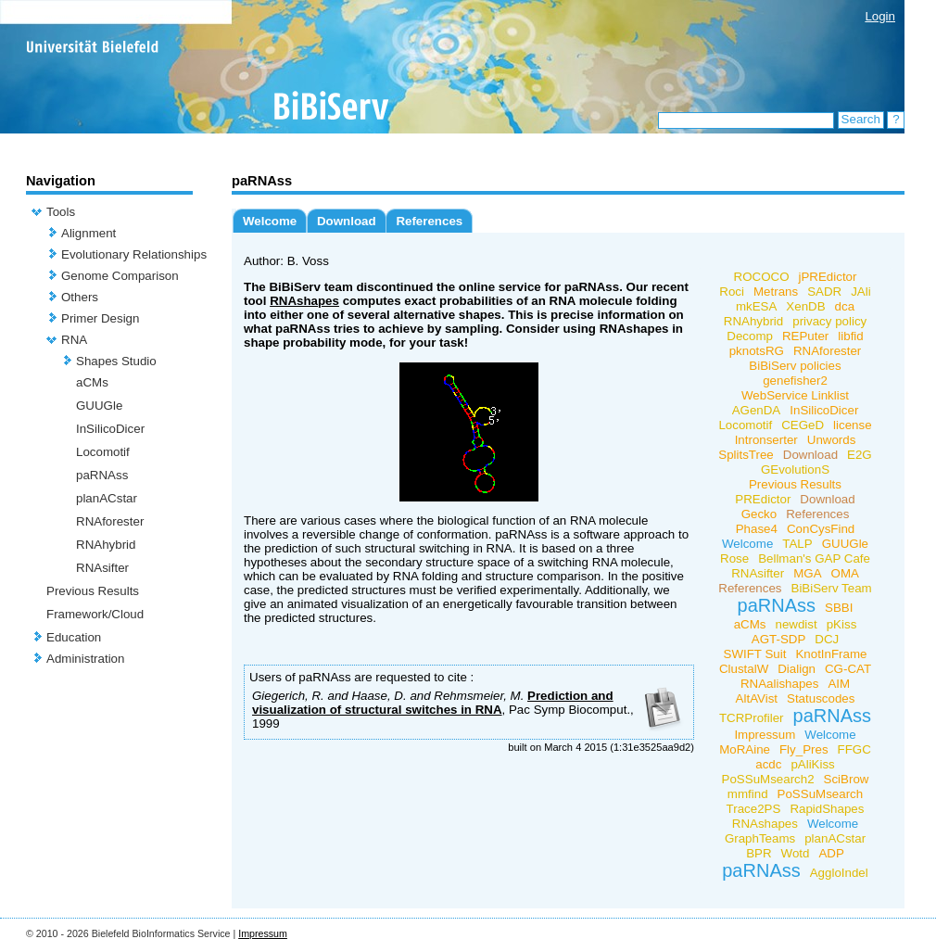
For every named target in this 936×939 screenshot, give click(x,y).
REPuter (805, 336)
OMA (845, 573)
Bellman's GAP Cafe (814, 558)
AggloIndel (839, 873)
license (852, 425)
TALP (797, 544)
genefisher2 (795, 380)
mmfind (747, 794)
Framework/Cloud (95, 614)
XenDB (805, 306)
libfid (850, 336)
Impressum (764, 735)
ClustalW (743, 669)
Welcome (270, 221)
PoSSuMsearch (821, 794)
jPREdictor (828, 277)
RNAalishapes (779, 684)
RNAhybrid (105, 545)
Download (346, 221)
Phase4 (757, 529)
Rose (734, 558)
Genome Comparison (120, 276)
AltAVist (757, 698)
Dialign (797, 669)
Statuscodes (820, 698)
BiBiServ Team (831, 588)
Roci (731, 291)
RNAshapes (304, 301)
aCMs (92, 382)
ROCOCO (762, 277)
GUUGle (99, 405)
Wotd (795, 853)
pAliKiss (812, 764)
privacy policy (829, 321)
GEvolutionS (795, 469)
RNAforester (110, 521)
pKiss (842, 624)
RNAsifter (102, 568)
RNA (74, 340)
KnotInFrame (830, 654)
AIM (839, 684)
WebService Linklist (795, 395)
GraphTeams (760, 838)
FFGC (854, 749)
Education (73, 637)
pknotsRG (756, 351)
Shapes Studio (116, 361)
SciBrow (846, 779)
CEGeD (802, 425)
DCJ (827, 639)
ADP (830, 853)
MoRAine (744, 749)
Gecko (759, 514)
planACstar (106, 498)
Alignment (88, 233)
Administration (85, 659)
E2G (859, 455)
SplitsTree (746, 455)
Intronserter (766, 440)
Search (860, 119)
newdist (796, 624)
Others (79, 297)
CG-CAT (848, 669)
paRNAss (102, 475)
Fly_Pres (803, 749)
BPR (758, 853)
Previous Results (92, 591)
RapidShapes (827, 809)
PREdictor (763, 499)
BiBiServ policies (795, 366)
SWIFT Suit (755, 654)
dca (845, 306)
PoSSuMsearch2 (768, 779)
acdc (768, 764)
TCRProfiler (751, 718)
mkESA (756, 306)
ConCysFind (820, 529)
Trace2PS (754, 809)
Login (880, 16)
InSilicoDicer (110, 429)
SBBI (839, 608)
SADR (824, 291)
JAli (860, 291)
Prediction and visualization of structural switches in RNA (432, 703)
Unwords (831, 440)
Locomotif (103, 452)
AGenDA (756, 410)
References (429, 221)
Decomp (750, 336)
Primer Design (100, 318)
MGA (807, 573)
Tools (60, 212)
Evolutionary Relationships (134, 254)
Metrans (775, 291)
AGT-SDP (779, 639)
